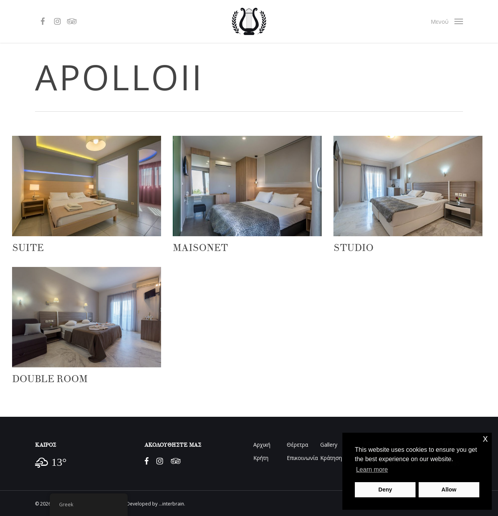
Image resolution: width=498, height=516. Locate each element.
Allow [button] (449, 489)
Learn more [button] (372, 469)
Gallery (328, 444)
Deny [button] (385, 489)
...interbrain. (172, 503)
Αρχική (261, 444)
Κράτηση (331, 458)
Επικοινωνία (302, 458)
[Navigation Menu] (447, 21)
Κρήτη (260, 458)
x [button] (485, 438)
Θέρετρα (297, 444)
